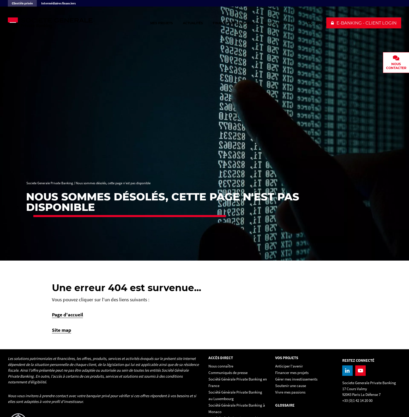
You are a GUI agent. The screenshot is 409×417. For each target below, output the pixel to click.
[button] (363, 22)
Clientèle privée (22, 3)
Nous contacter (278, 23)
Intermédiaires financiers (58, 3)
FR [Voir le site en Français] (318, 23)
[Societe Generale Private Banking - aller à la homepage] (65, 22)
